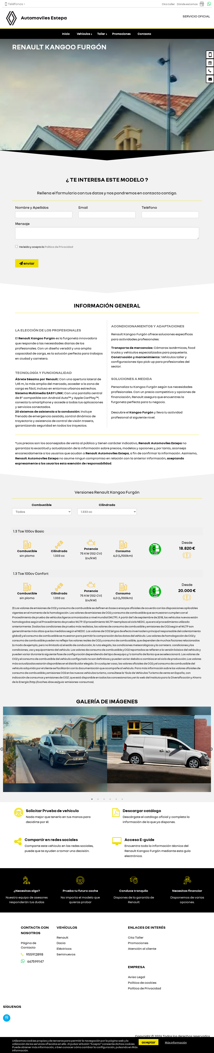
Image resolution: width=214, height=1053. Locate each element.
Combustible (42, 505)
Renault (62, 937)
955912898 (34, 954)
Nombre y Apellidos (31, 207)
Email (83, 207)
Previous (2, 749)
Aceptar (148, 1042)
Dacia (61, 943)
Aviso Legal (136, 977)
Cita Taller (135, 937)
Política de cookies (142, 983)
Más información (176, 1042)
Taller (101, 33)
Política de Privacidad (59, 246)
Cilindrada (107, 505)
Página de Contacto (28, 945)
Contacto (144, 33)
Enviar (26, 263)
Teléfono (149, 207)
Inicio (66, 33)
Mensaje (22, 223)
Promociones (121, 33)
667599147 (35, 961)
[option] (55, 749)
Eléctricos (64, 949)
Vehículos (83, 33)
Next (211, 749)
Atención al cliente (142, 949)
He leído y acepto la (46, 246)
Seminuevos (66, 954)
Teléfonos (14, 4)
